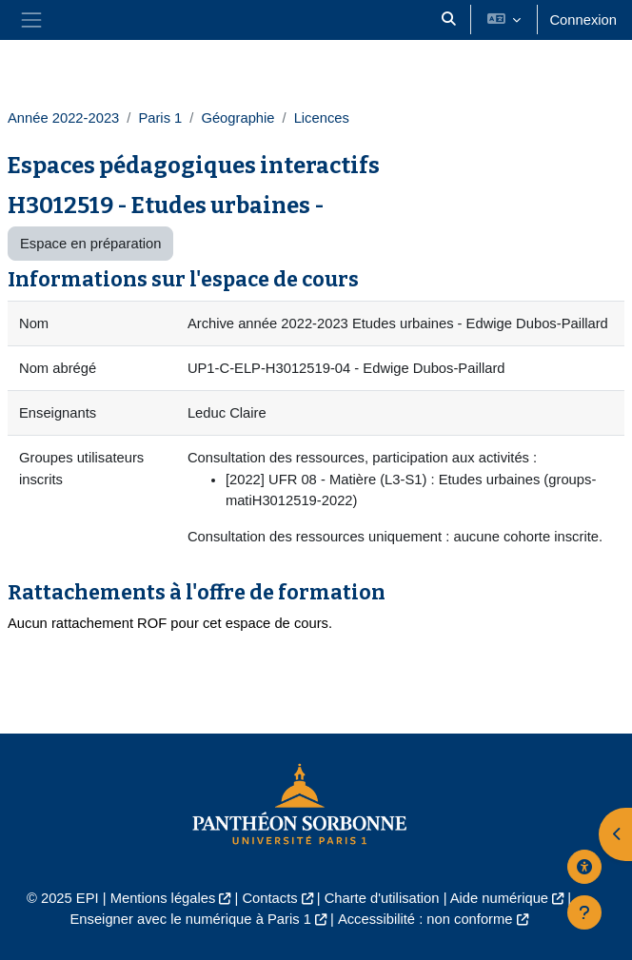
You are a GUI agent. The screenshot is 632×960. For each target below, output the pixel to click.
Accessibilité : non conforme (425, 919)
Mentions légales (163, 898)
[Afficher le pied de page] (584, 912)
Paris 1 (160, 118)
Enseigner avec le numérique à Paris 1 (189, 919)
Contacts (269, 898)
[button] (449, 20)
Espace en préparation (90, 243)
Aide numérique (499, 898)
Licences (321, 118)
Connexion (583, 20)
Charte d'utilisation (382, 898)
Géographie (237, 118)
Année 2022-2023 (63, 118)
